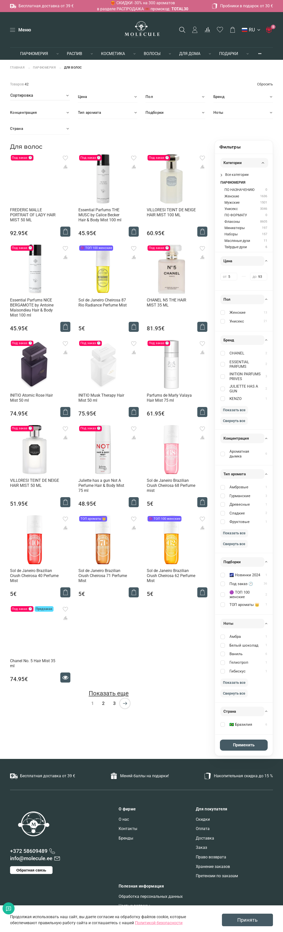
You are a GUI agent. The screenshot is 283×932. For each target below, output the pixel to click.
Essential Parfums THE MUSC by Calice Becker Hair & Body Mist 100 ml (99, 215)
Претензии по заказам (217, 875)
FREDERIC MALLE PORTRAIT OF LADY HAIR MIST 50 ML (33, 215)
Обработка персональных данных (151, 896)
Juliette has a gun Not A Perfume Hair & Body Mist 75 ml (101, 485)
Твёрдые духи (235, 247)
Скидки (203, 819)
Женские (231, 196)
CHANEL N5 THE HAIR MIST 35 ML (166, 302)
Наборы (231, 234)
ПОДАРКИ (228, 53)
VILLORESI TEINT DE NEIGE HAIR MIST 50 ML (34, 483)
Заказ (201, 847)
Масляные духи (237, 241)
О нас (124, 819)
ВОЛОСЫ (152, 53)
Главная (18, 67)
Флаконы (232, 222)
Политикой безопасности (158, 922)
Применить (244, 745)
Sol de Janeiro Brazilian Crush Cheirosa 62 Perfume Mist (171, 575)
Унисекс (231, 209)
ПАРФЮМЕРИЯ (34, 53)
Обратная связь (31, 870)
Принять (247, 920)
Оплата (203, 828)
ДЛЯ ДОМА (189, 53)
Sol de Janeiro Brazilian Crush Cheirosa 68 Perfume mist (171, 485)
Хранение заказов (213, 866)
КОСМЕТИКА (113, 53)
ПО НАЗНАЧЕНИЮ (239, 190)
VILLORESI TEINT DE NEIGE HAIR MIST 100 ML (171, 212)
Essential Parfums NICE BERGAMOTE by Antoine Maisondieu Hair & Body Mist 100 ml (32, 308)
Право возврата (211, 857)
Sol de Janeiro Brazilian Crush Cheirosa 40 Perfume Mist (34, 575)
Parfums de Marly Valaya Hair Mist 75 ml (169, 398)
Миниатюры (234, 228)
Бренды (126, 838)
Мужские (232, 202)
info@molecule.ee (31, 858)
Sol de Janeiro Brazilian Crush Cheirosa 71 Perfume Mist (102, 575)
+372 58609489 (29, 851)
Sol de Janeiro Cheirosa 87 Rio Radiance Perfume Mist (102, 302)
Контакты (128, 828)
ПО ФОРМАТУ (235, 215)
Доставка (205, 838)
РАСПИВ (74, 53)
